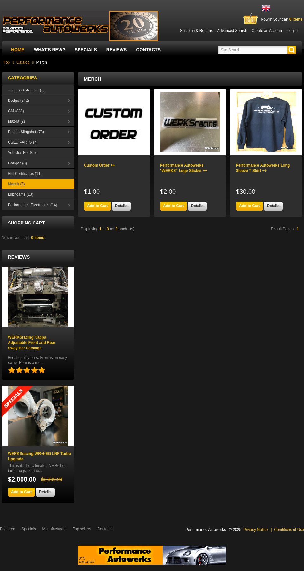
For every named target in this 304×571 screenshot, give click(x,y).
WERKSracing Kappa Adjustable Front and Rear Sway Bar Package (31, 342)
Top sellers (82, 529)
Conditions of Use (289, 529)
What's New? (49, 49)
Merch (41, 62)
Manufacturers (54, 529)
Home (17, 49)
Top (7, 62)
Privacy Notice (256, 529)
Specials (86, 49)
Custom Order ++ (99, 165)
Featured (7, 529)
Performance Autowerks (206, 529)
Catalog (22, 62)
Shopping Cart (26, 222)
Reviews (116, 49)
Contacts (148, 49)
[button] (291, 50)
